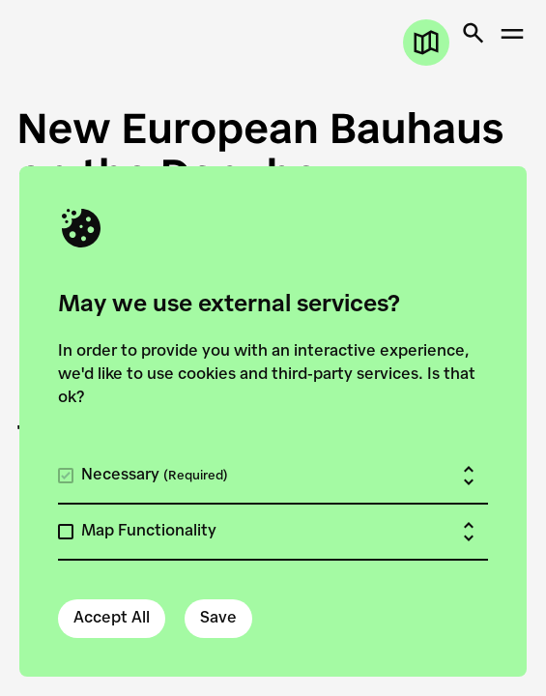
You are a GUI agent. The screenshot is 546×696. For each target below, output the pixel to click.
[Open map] (426, 42)
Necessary (154, 475)
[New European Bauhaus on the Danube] (273, 150)
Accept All (111, 618)
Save (218, 618)
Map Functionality (148, 531)
